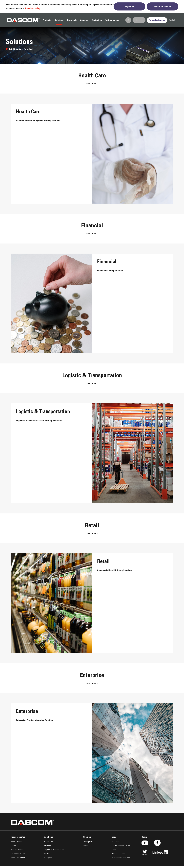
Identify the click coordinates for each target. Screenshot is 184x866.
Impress (115, 842)
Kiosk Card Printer (18, 858)
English (172, 20)
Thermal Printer (17, 850)
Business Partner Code (121, 858)
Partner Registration (157, 20)
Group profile (88, 842)
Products (47, 20)
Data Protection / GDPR (121, 846)
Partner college (112, 20)
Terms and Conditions (121, 854)
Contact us (97, 20)
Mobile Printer (16, 842)
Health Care (48, 842)
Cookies (115, 850)
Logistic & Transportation (54, 850)
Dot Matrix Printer (18, 854)
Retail (46, 854)
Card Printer (15, 846)
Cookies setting (32, 8)
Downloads (72, 20)
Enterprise (48, 858)
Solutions (58, 20)
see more (92, 83)
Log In (138, 20)
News (85, 846)
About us (84, 20)
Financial (47, 846)
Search (128, 20)
